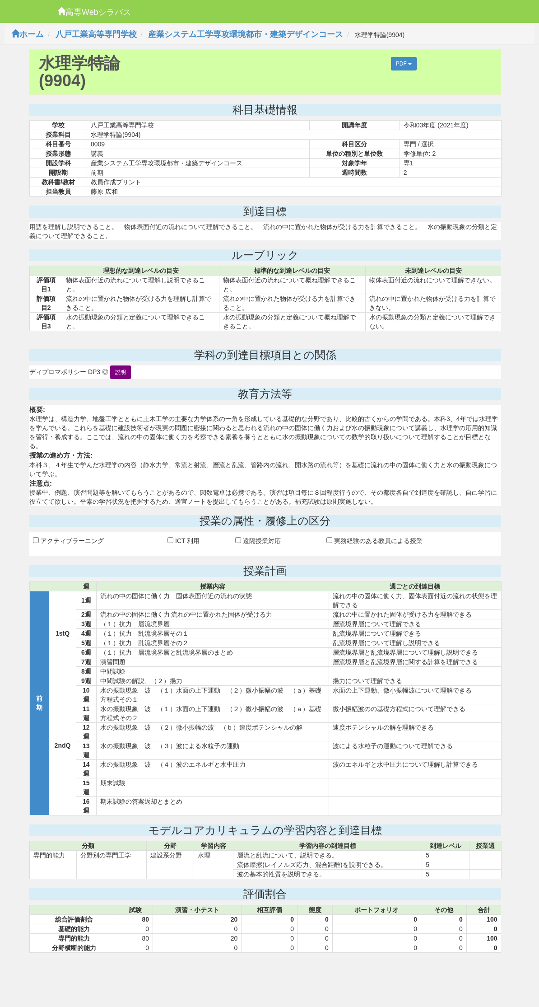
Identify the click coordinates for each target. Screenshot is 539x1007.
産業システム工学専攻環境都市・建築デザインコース (245, 34)
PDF (404, 64)
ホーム (27, 34)
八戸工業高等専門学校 (96, 34)
